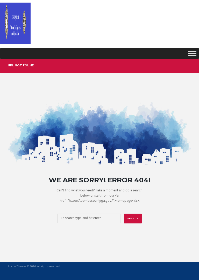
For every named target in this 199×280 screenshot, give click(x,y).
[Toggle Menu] (192, 53)
